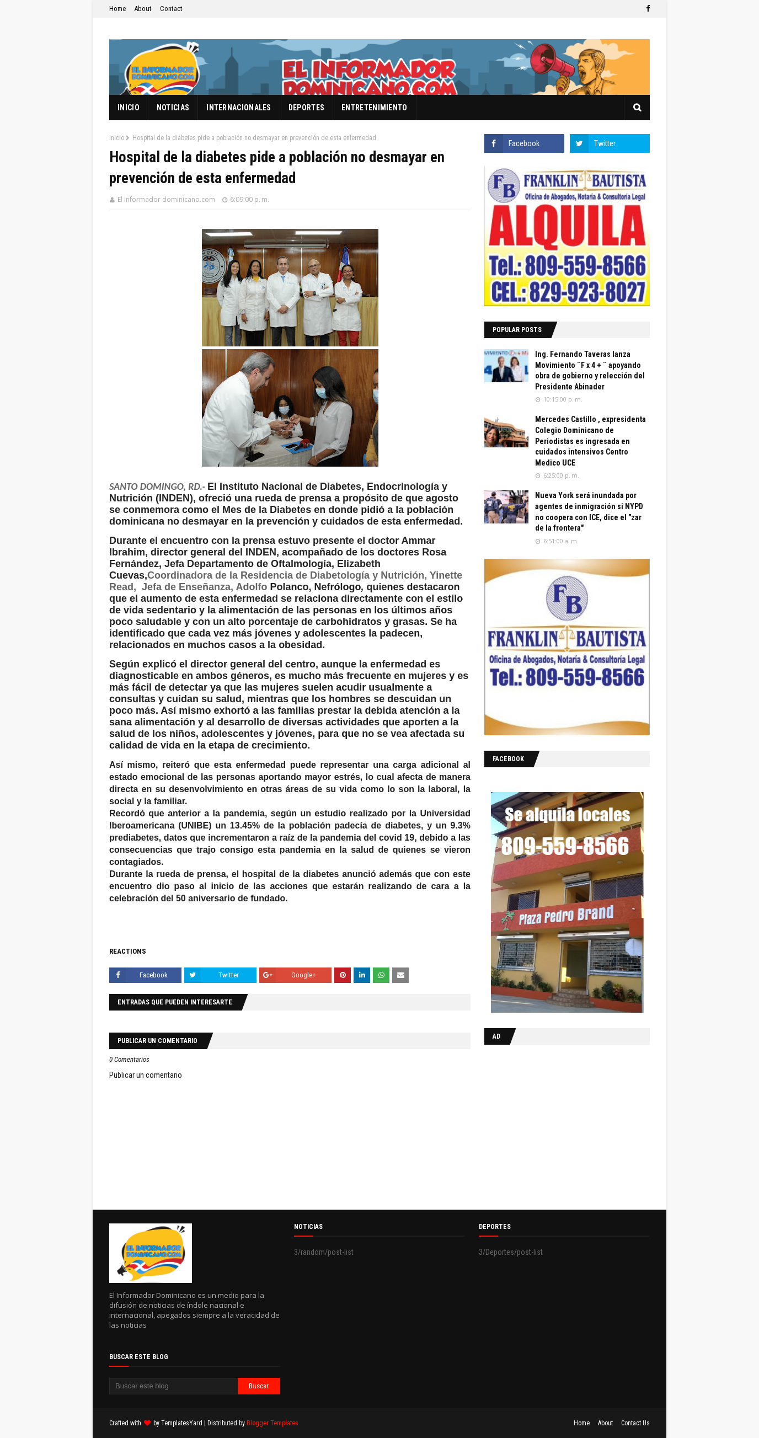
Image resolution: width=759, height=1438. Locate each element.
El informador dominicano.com (166, 199)
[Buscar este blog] (173, 1386)
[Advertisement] (553, 1125)
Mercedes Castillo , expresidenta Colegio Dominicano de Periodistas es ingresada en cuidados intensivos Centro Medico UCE (590, 441)
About (143, 8)
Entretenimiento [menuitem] (374, 107)
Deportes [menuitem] (306, 107)
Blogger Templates (272, 1423)
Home (117, 8)
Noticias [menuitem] (173, 107)
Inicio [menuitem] (128, 107)
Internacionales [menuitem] (238, 107)
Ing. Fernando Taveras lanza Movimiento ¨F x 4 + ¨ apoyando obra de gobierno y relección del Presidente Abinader (590, 370)
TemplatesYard (181, 1423)
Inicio (116, 138)
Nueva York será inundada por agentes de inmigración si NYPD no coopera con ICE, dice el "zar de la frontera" (589, 511)
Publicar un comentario (145, 1075)
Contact (171, 8)
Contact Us (635, 1423)
